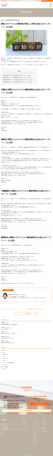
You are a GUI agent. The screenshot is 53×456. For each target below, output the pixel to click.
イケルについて (23, 419)
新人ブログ (8, 327)
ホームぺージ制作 (35, 419)
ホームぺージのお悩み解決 (16, 21)
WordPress (5, 354)
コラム (9, 20)
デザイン (4, 356)
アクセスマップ (24, 424)
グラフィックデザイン (36, 431)
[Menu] (50, 4)
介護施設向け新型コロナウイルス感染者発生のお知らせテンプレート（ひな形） (18, 79)
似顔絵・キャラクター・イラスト (37, 437)
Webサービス (5, 358)
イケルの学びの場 (25, 429)
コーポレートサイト (36, 421)
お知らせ (7, 322)
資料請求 (43, 429)
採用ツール (35, 442)
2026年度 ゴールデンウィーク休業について (9, 333)
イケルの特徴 (24, 426)
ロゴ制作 (34, 434)
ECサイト (34, 424)
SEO (4, 360)
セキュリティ (5, 364)
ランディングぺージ (36, 426)
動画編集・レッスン (36, 441)
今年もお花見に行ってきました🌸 (7, 338)
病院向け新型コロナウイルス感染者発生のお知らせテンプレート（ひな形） (17, 77)
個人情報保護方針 (45, 431)
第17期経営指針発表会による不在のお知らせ (9, 324)
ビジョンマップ (35, 444)
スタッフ (43, 419)
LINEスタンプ (35, 439)
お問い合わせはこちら (48, 0)
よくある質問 (44, 421)
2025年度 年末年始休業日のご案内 (7, 342)
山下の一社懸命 (5, 366)
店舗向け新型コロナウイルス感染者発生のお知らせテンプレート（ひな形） (17, 75)
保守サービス (34, 429)
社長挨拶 (23, 421)
